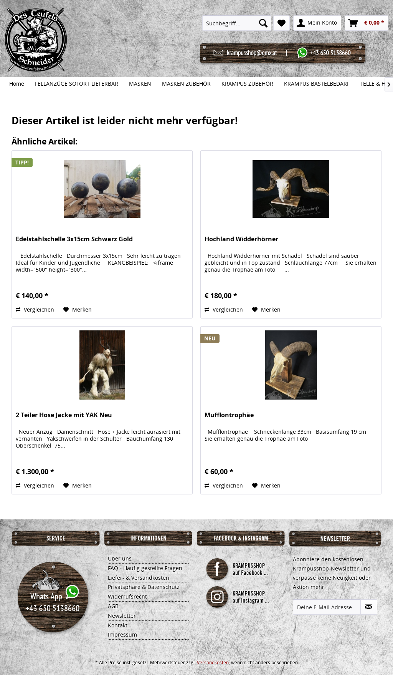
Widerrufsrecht (127, 596)
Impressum (122, 634)
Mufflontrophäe (229, 415)
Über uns (120, 558)
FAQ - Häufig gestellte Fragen (145, 568)
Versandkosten (213, 662)
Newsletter (122, 615)
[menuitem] (236, 23)
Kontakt (117, 625)
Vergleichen (35, 309)
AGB (113, 606)
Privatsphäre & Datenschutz (144, 586)
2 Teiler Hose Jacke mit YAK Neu (64, 415)
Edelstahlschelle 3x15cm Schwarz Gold (74, 239)
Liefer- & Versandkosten (138, 577)
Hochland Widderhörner (241, 239)
